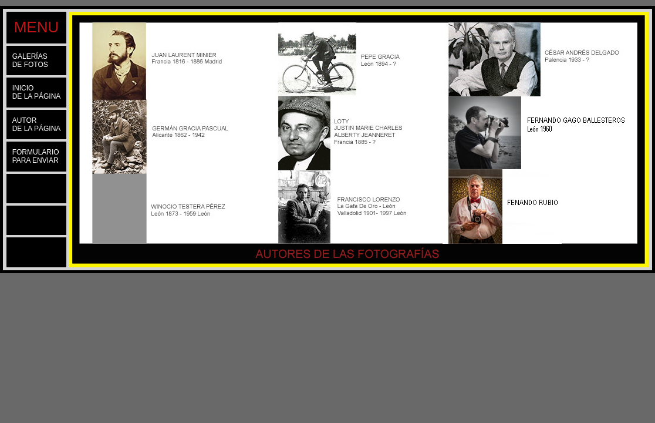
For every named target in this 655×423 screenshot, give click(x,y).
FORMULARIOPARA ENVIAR (35, 156)
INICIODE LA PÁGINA (36, 92)
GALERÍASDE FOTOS (30, 60)
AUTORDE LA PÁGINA (36, 124)
